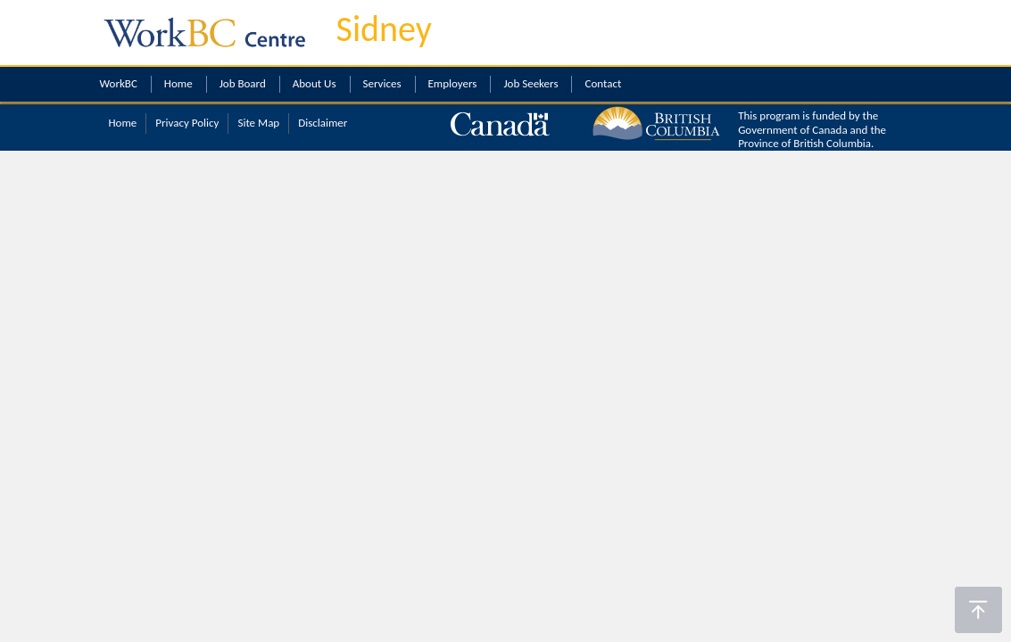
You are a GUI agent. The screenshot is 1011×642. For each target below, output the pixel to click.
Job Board (243, 83)
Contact (602, 83)
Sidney (384, 29)
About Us (314, 83)
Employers (452, 83)
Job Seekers (530, 83)
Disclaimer (322, 122)
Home (178, 83)
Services (382, 83)
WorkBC (118, 83)
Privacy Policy (187, 122)
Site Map (258, 122)
